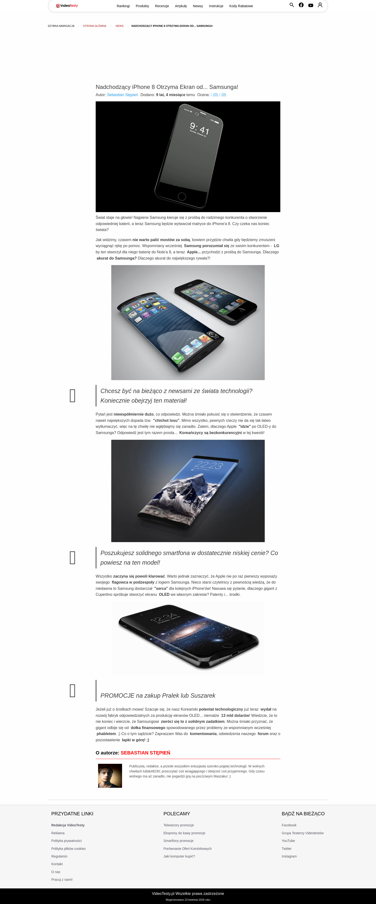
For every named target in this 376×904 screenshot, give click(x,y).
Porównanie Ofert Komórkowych (188, 849)
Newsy (198, 6)
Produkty (142, 6)
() (215, 95)
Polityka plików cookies (68, 849)
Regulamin (59, 856)
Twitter (287, 849)
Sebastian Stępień (122, 95)
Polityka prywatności (66, 841)
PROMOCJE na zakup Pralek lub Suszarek (157, 695)
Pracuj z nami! (62, 879)
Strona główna (94, 25)
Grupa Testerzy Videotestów (303, 833)
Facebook (289, 825)
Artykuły (181, 6)
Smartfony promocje (179, 841)
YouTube (288, 841)
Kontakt (57, 864)
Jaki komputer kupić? (179, 856)
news (119, 25)
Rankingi (123, 6)
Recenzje (162, 6)
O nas (55, 872)
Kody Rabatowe (241, 6)
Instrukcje (216, 6)
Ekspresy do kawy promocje (184, 833)
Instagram (289, 856)
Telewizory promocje (179, 825)
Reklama (58, 833)
